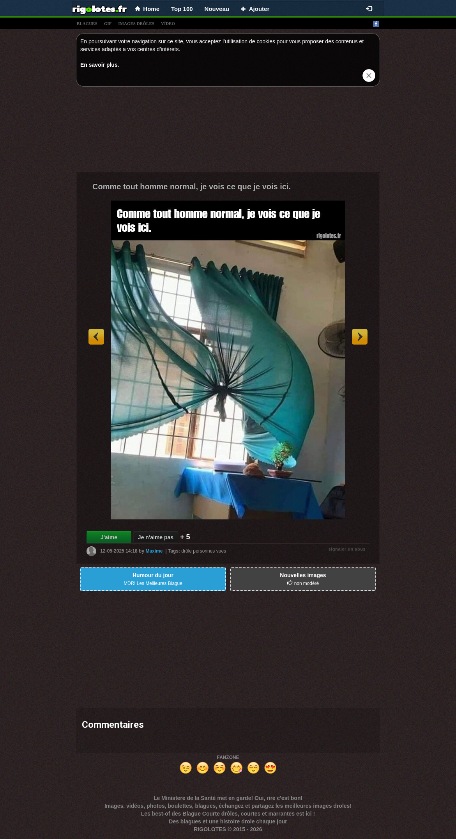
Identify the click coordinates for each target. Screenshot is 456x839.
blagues (87, 23)
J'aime (109, 537)
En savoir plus (99, 65)
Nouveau (217, 8)
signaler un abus (347, 549)
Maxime (154, 551)
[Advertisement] (228, 131)
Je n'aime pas (155, 537)
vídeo (168, 23)
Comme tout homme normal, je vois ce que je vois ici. (191, 186)
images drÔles (136, 23)
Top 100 (182, 8)
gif (108, 23)
